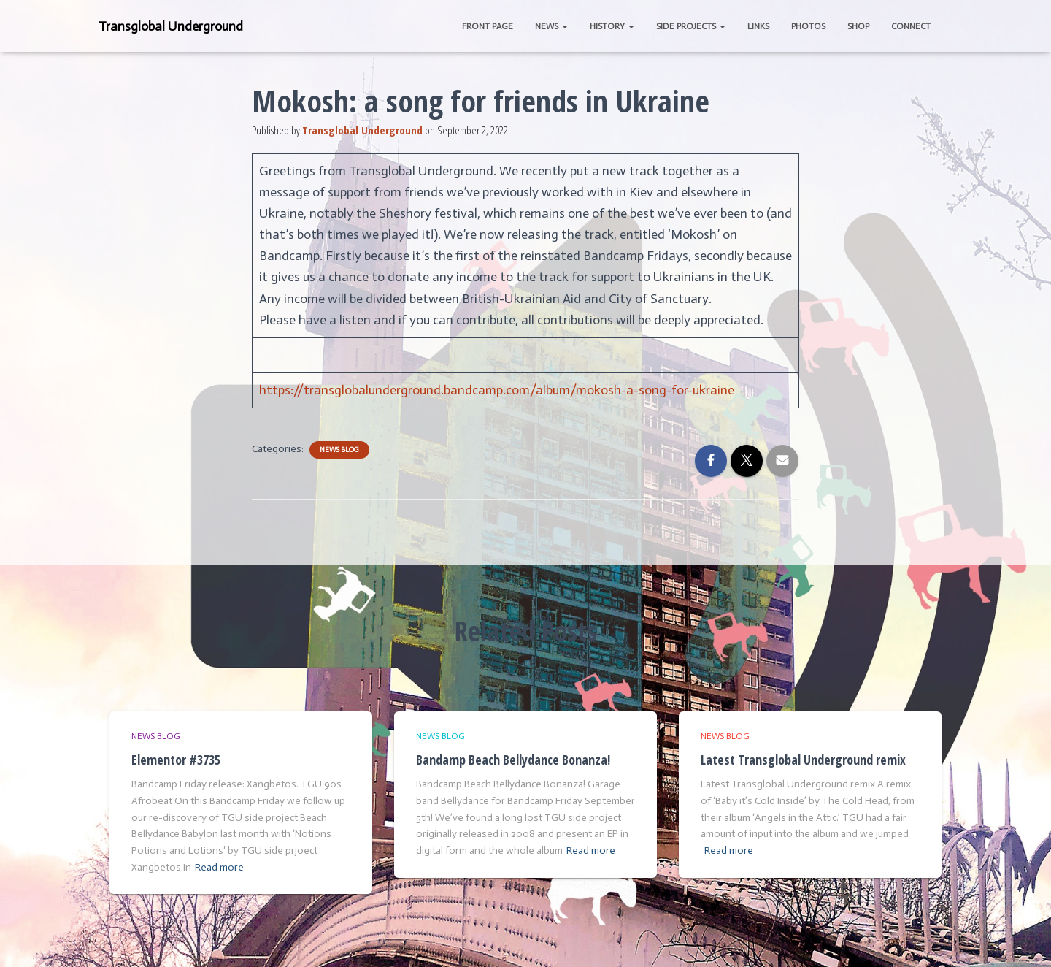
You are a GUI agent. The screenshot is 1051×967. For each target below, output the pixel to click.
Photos (808, 26)
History (612, 26)
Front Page (487, 26)
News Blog (339, 450)
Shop (858, 26)
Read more (219, 867)
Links (758, 26)
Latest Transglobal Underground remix (803, 759)
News (551, 26)
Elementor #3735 (175, 759)
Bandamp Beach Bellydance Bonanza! (513, 759)
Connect (911, 26)
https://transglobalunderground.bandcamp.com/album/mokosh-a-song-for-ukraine (496, 390)
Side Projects (690, 26)
